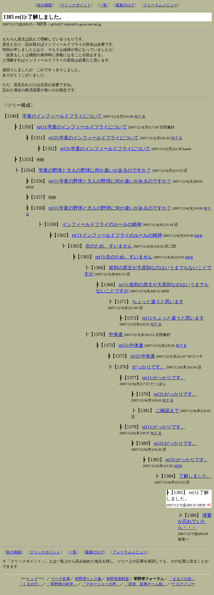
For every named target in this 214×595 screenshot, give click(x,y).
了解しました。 (195, 480)
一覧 (103, 5)
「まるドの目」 (182, 583)
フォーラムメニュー (160, 5)
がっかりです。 (148, 371)
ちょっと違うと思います (158, 305)
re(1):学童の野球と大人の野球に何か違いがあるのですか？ (110, 185)
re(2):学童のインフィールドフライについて (94, 142)
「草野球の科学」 (62, 588)
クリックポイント (76, 5)
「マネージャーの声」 (101, 588)
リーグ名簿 (60, 583)
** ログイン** (183, 588)
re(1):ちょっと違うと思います (173, 322)
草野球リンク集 (88, 583)
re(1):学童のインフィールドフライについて (82, 131)
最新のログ (124, 5)
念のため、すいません (108, 250)
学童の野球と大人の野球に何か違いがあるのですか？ (95, 174)
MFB (198, 240)
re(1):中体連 (131, 349)
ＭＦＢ (140, 121)
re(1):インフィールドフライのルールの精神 (117, 239)
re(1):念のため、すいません (124, 261)
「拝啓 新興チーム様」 (145, 588)
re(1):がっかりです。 (163, 382)
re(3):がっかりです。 (187, 464)
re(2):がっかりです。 (175, 398)
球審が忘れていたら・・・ (195, 525)
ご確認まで (167, 414)
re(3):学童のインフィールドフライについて (105, 152)
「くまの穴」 (30, 588)
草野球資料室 (117, 583)
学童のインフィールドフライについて (62, 120)
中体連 (116, 338)
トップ (32, 583)
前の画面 (44, 5)
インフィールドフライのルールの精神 (101, 228)
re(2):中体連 (142, 360)
